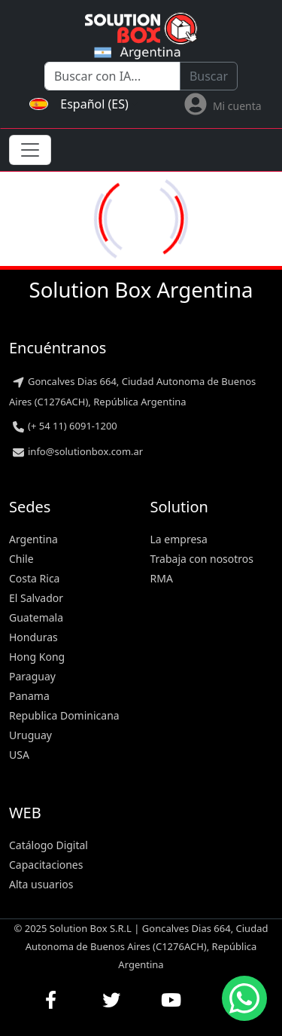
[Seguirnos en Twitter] (111, 1000)
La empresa (179, 539)
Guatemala (36, 617)
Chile (21, 559)
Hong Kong (37, 656)
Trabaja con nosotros (202, 559)
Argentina (33, 539)
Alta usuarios (41, 884)
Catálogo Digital (48, 845)
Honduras (33, 637)
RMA (161, 578)
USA (19, 754)
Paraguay (32, 676)
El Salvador (36, 598)
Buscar (209, 76)
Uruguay (30, 735)
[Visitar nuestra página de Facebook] (51, 1000)
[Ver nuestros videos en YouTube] (171, 1000)
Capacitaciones (46, 864)
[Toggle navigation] (30, 150)
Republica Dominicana (64, 715)
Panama (29, 696)
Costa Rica (34, 578)
